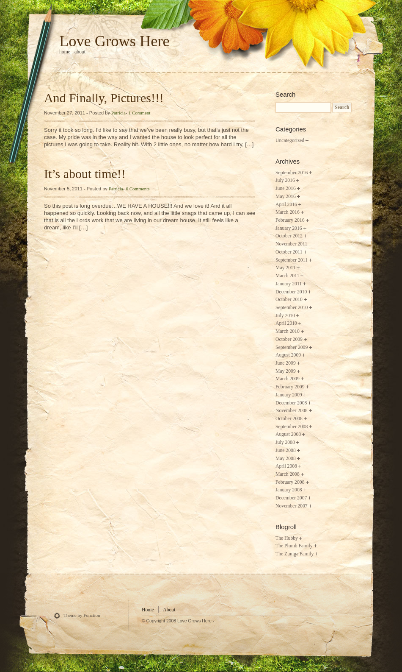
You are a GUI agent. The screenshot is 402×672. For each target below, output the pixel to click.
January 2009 (288, 395)
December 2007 (291, 498)
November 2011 (291, 244)
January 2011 (288, 284)
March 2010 (287, 331)
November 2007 (291, 506)
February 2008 (290, 482)
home (64, 52)
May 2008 (285, 458)
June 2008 (285, 450)
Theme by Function (81, 615)
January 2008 (288, 490)
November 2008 (291, 410)
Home (148, 610)
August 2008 (288, 434)
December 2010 (291, 292)
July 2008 (285, 442)
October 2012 (289, 236)
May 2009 (285, 371)
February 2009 (290, 387)
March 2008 (287, 474)
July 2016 (285, 180)
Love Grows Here (114, 41)
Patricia (118, 112)
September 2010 (291, 307)
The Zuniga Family (294, 554)
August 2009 (288, 355)
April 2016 (286, 204)
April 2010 (286, 323)
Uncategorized (289, 140)
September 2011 (291, 260)
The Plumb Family (294, 546)
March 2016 (287, 212)
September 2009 (291, 347)
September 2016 (291, 173)
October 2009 (289, 339)
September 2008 (291, 426)
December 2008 (291, 403)
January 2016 (288, 228)
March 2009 (287, 379)
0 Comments (137, 188)
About (79, 52)
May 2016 (285, 196)
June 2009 (285, 363)
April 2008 (286, 466)
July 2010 (285, 315)
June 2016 (285, 188)
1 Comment (140, 112)
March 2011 (287, 276)
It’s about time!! (85, 174)
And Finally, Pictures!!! (104, 98)
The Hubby (286, 538)
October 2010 (289, 299)
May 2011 (285, 267)
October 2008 (289, 418)
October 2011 (289, 252)
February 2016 (290, 220)
